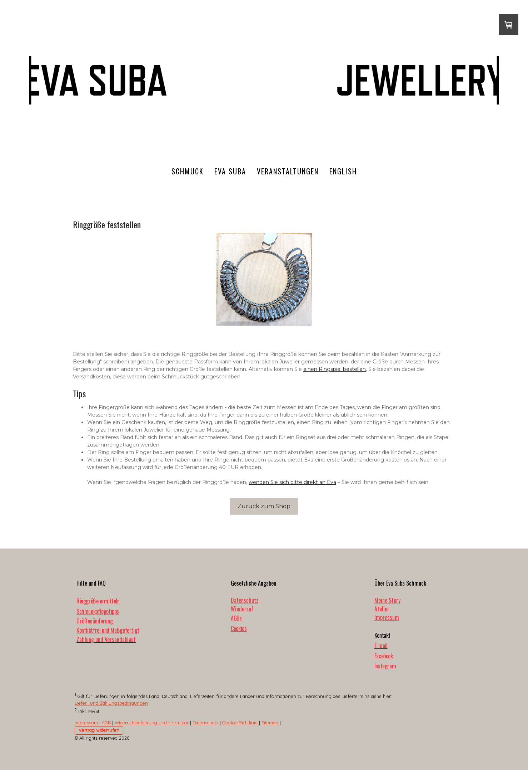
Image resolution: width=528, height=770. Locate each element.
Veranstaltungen (288, 171)
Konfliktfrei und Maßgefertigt (107, 630)
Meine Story (387, 600)
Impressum (386, 617)
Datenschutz (244, 600)
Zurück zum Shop (264, 506)
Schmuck (187, 171)
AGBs (236, 618)
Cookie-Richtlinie (240, 722)
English (343, 171)
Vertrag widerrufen (99, 730)
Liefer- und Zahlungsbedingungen (111, 703)
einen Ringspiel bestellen (334, 369)
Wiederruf (242, 609)
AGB (106, 722)
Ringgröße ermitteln (98, 601)
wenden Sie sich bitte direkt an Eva (292, 482)
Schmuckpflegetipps (97, 611)
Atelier (381, 609)
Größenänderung (94, 621)
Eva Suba (230, 171)
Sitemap (269, 722)
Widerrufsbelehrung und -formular (152, 722)
